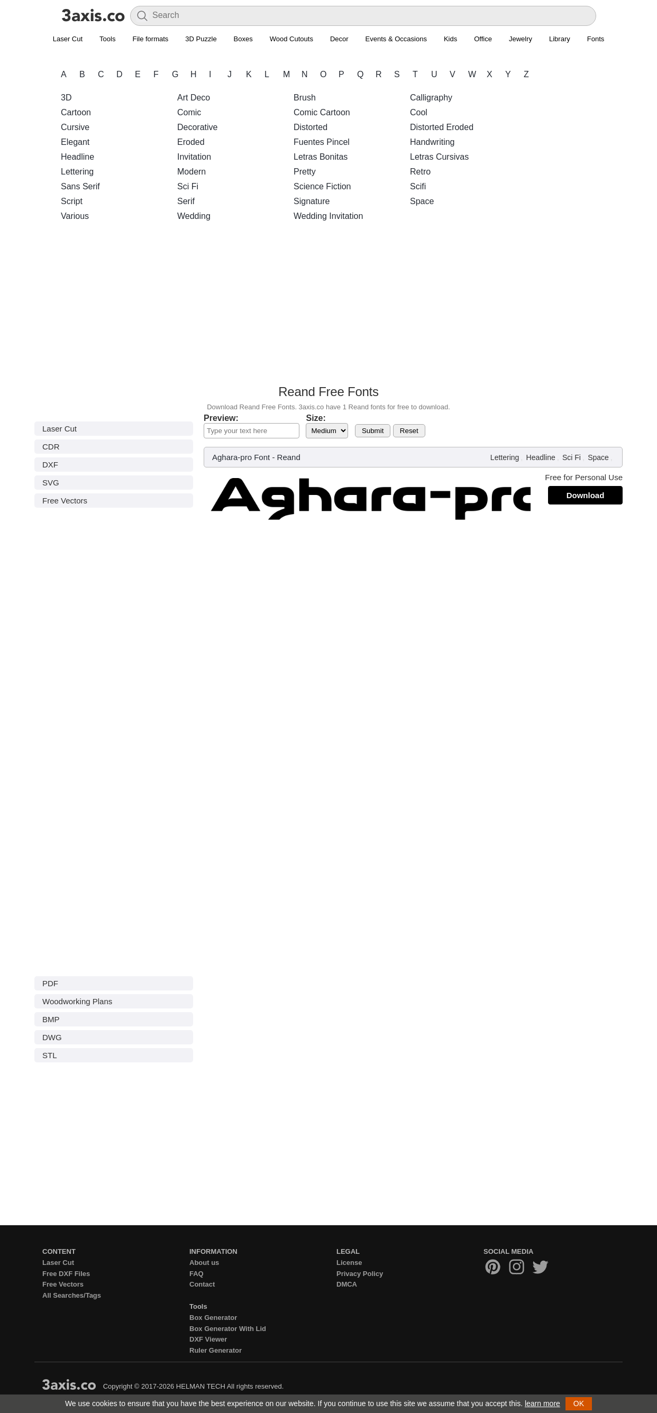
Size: (315, 418)
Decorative (197, 127)
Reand (288, 457)
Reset (409, 431)
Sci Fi (187, 186)
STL (49, 1055)
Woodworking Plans (77, 1001)
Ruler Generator (215, 1350)
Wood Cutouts (291, 39)
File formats (150, 39)
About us (204, 1263)
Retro (420, 171)
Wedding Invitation (328, 216)
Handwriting (432, 141)
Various (75, 216)
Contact (202, 1284)
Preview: (221, 418)
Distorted (310, 127)
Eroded (191, 141)
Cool (418, 112)
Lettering (77, 171)
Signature (312, 201)
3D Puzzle (200, 39)
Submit (373, 431)
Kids (450, 39)
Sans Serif (80, 186)
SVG (50, 482)
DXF (50, 464)
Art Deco (193, 97)
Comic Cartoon (322, 112)
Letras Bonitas (321, 156)
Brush (305, 97)
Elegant (75, 141)
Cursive (75, 127)
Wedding (194, 216)
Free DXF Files (66, 1274)
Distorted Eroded (441, 127)
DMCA (346, 1284)
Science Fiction (322, 186)
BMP (51, 1019)
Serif (186, 201)
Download (586, 495)
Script (72, 201)
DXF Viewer (208, 1339)
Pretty (305, 171)
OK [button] (578, 1403)
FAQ (196, 1274)
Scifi (418, 186)
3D (66, 97)
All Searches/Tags (71, 1295)
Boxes (243, 39)
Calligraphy (431, 97)
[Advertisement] (328, 306)
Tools (107, 39)
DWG (52, 1037)
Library (559, 39)
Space (422, 201)
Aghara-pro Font (241, 457)
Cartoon (76, 112)
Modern (191, 171)
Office (483, 39)
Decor (339, 39)
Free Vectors (64, 500)
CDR (51, 446)
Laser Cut (68, 39)
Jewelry (520, 39)
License (349, 1263)
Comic (189, 112)
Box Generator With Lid (227, 1329)
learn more (542, 1403)
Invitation (194, 156)
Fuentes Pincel (322, 141)
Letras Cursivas (439, 156)
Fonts (596, 39)
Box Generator (213, 1318)
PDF (50, 983)
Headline (77, 156)
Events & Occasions (396, 39)
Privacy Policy (359, 1274)
